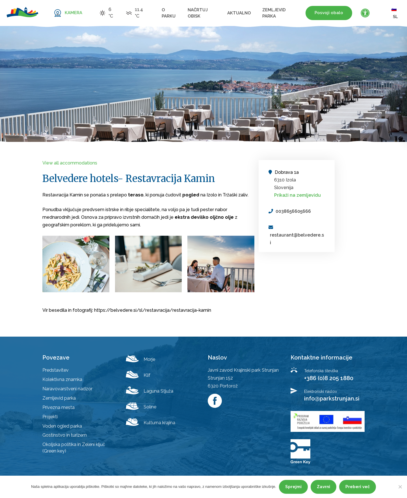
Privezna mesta (58, 407)
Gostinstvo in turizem (64, 435)
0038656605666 (293, 211)
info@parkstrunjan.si (332, 398)
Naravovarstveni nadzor (67, 388)
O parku (169, 13)
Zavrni (323, 486)
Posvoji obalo (329, 12)
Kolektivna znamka (62, 379)
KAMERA (73, 12)
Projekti (50, 416)
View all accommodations (69, 163)
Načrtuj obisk (198, 13)
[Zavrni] (400, 487)
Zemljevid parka (274, 13)
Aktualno (239, 13)
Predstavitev (55, 370)
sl (394, 13)
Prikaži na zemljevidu (297, 195)
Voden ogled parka (62, 426)
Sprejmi (293, 486)
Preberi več (357, 486)
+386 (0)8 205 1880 (328, 378)
